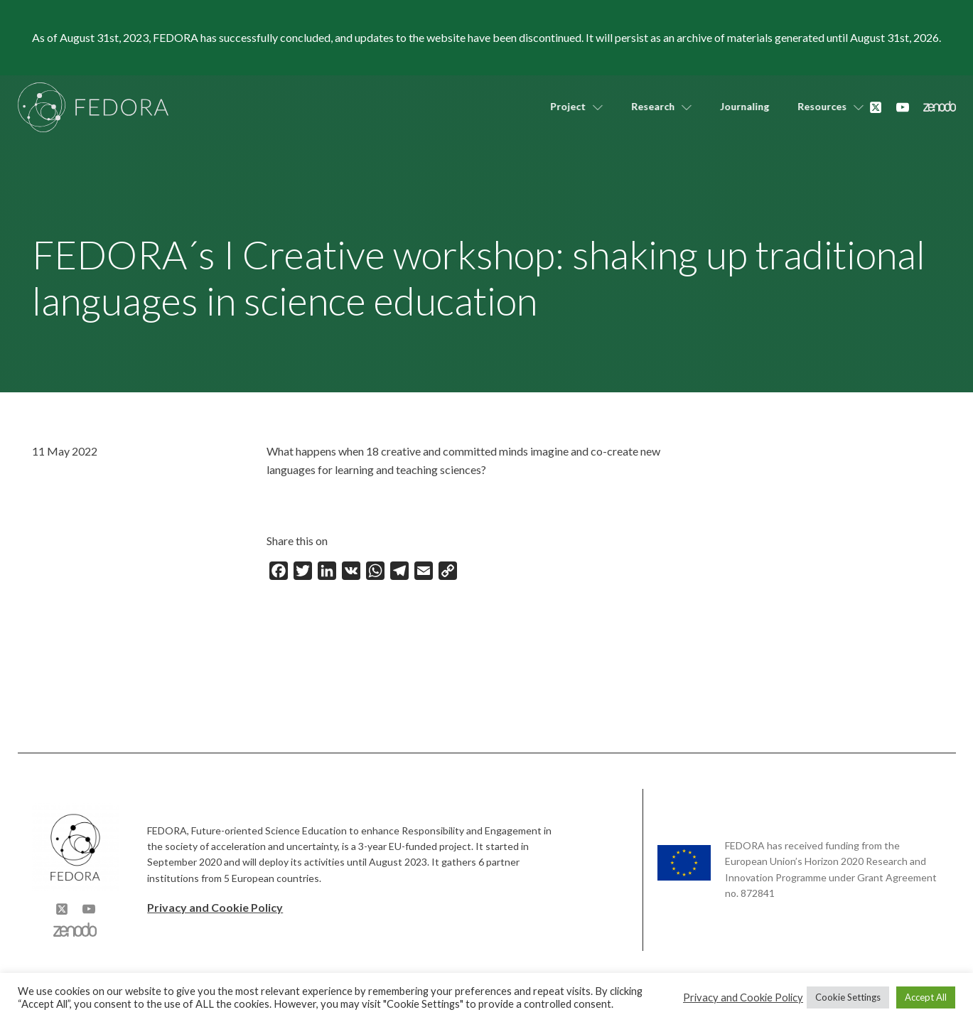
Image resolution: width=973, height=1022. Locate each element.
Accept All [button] (926, 997)
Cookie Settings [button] (848, 997)
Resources (822, 106)
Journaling (735, 106)
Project (568, 106)
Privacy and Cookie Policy (215, 907)
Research (653, 106)
